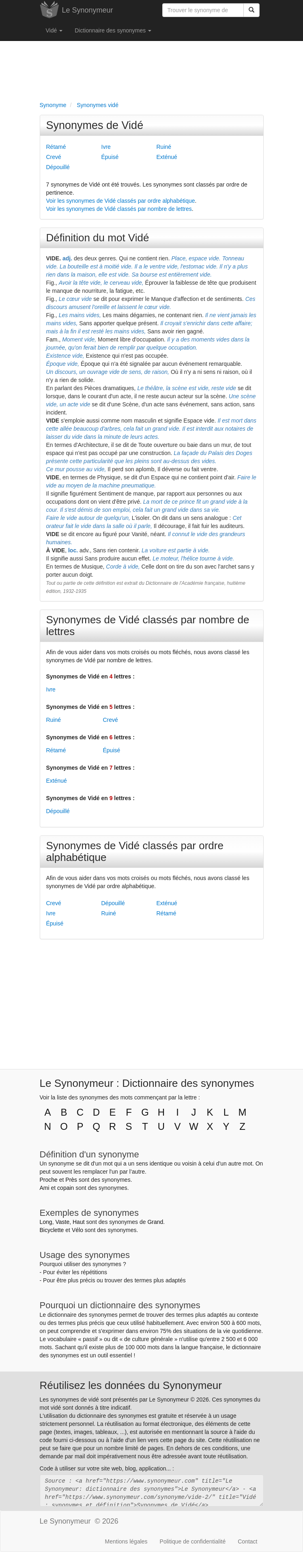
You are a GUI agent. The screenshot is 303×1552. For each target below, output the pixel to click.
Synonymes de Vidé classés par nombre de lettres (147, 626)
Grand (155, 1222)
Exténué (167, 157)
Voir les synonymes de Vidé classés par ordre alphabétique (120, 200)
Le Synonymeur (87, 10)
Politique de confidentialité (193, 1541)
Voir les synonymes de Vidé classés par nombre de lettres (119, 209)
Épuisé (110, 157)
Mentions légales (126, 1541)
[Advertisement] (152, 69)
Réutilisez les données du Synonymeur (131, 1385)
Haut (79, 1222)
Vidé (54, 30)
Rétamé (56, 147)
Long (46, 1222)
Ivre (106, 147)
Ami (44, 1188)
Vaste (62, 1222)
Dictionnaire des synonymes (113, 30)
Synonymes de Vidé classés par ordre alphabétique (134, 851)
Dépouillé (58, 167)
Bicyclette (52, 1230)
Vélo (77, 1230)
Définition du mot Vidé (97, 238)
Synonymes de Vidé (95, 125)
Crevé (53, 157)
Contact (247, 1541)
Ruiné (164, 147)
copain (65, 1188)
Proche (49, 1179)
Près (71, 1179)
